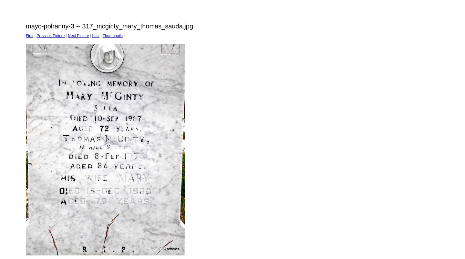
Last (95, 36)
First (29, 36)
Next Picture (78, 36)
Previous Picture (50, 36)
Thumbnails (113, 36)
